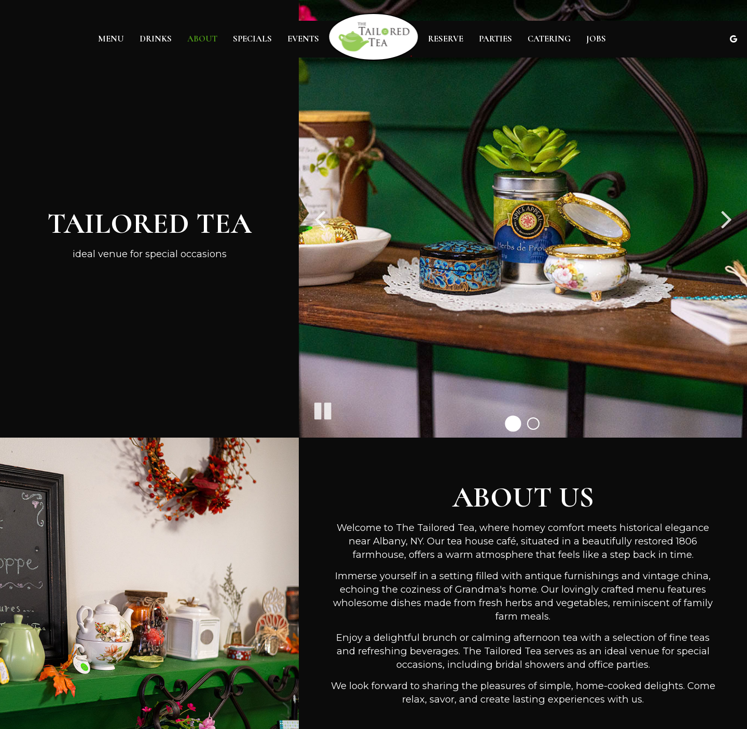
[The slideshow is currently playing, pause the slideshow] (322, 409)
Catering (549, 39)
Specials (252, 39)
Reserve (445, 39)
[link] (373, 37)
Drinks (156, 39)
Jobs (596, 39)
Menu (111, 39)
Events (303, 39)
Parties (495, 39)
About (202, 39)
